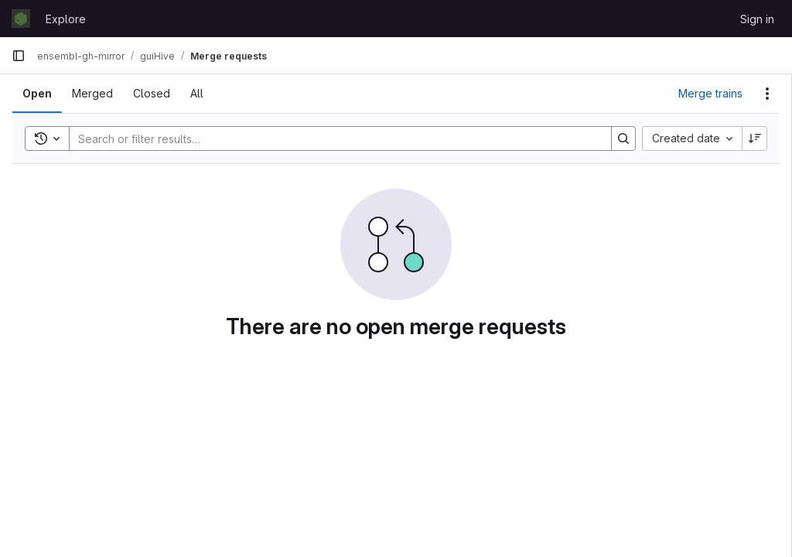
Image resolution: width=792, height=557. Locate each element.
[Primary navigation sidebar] (18, 55)
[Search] (332, 138)
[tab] (37, 93)
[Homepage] (21, 18)
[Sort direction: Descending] (754, 138)
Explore (66, 19)
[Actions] (767, 93)
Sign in (757, 19)
